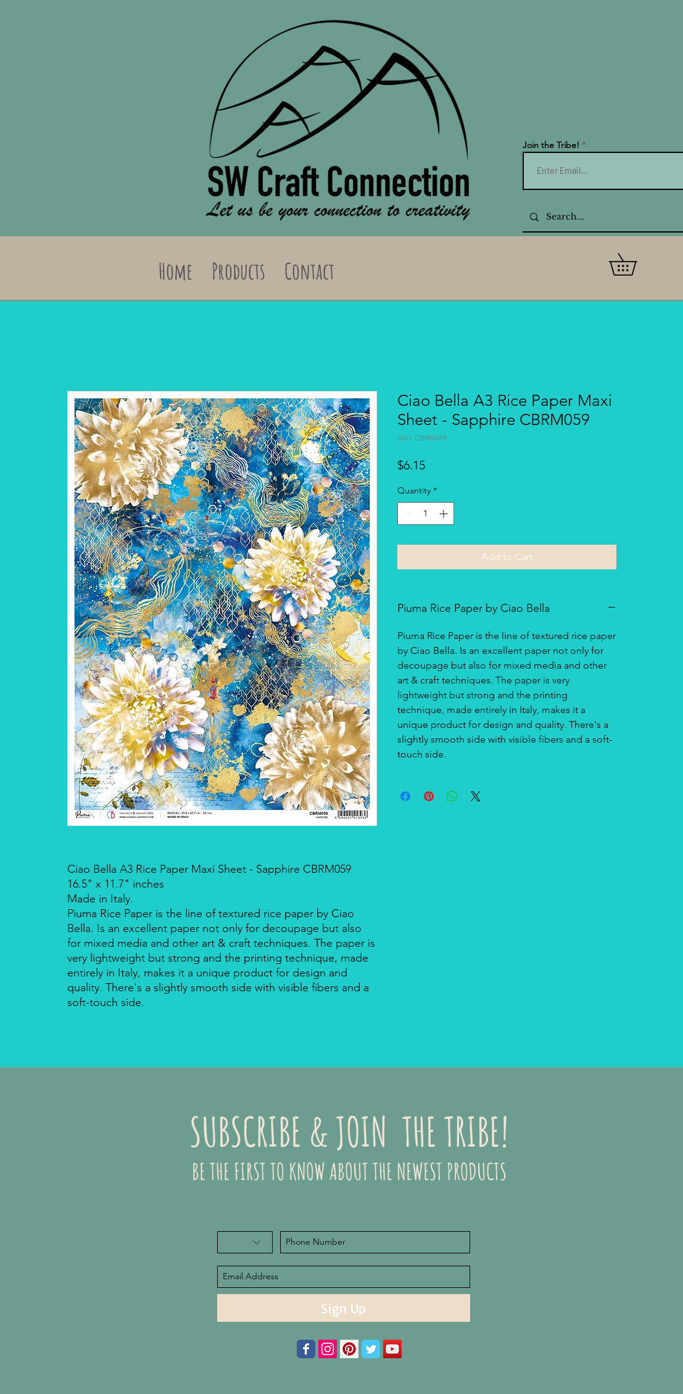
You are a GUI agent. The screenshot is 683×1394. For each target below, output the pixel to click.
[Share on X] (475, 796)
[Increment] (444, 513)
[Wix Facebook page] (306, 1349)
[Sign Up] (343, 1308)
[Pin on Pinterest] (428, 796)
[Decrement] (407, 513)
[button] (633, 264)
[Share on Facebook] (405, 796)
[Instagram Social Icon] (327, 1349)
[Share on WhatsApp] (452, 796)
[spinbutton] (426, 513)
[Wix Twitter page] (371, 1349)
